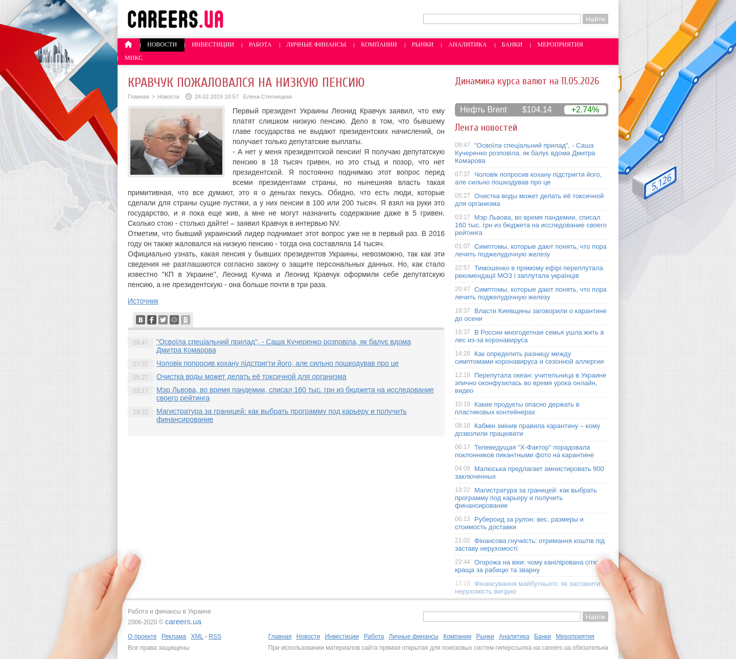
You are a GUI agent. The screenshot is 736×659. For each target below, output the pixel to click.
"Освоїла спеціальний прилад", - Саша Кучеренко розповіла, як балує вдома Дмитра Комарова (525, 153)
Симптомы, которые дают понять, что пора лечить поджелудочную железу (531, 250)
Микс (134, 57)
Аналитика (467, 44)
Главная (138, 96)
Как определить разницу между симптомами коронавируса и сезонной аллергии (529, 357)
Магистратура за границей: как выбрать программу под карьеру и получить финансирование (526, 497)
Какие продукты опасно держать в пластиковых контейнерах (517, 408)
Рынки (422, 44)
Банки (512, 44)
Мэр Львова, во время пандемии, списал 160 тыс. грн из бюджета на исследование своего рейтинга (531, 225)
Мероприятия (560, 44)
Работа (260, 44)
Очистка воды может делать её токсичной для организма (251, 376)
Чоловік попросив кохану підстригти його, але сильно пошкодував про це (277, 363)
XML (197, 636)
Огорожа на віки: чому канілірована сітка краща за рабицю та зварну (527, 566)
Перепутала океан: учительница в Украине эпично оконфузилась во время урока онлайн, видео (530, 382)
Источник (143, 301)
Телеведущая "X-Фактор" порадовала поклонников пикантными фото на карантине (524, 451)
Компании (379, 44)
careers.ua (183, 621)
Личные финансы (317, 44)
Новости (162, 44)
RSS (215, 636)
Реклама (174, 636)
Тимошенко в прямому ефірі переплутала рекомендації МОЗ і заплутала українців (529, 271)
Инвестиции (213, 44)
